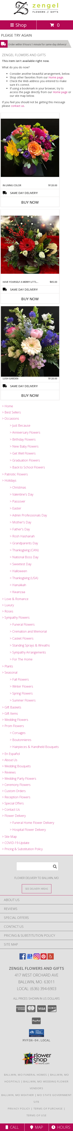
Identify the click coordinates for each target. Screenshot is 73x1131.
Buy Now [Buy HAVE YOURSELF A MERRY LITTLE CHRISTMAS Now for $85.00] (30, 298)
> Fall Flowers (19, 679)
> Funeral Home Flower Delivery (32, 823)
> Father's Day (20, 529)
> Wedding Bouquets (16, 766)
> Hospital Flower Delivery (28, 829)
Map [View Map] (36, 1127)
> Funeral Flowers (22, 624)
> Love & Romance (15, 599)
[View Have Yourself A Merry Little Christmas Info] (30, 245)
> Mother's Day (20, 522)
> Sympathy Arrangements (28, 652)
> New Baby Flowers (24, 446)
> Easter (15, 508)
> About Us (9, 760)
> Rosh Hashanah (22, 536)
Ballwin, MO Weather (17, 1095)
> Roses (7, 611)
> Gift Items (10, 713)
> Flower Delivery (14, 816)
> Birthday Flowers (23, 439)
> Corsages (18, 733)
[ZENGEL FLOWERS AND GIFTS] (36, 14)
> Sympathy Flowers (16, 617)
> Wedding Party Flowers (19, 778)
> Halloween (18, 571)
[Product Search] (37, 866)
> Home (7, 406)
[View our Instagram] (36, 958)
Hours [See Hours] (60, 1127)
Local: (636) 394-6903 (36, 988)
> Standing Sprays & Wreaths (30, 645)
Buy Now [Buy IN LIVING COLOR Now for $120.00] (30, 202)
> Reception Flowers (16, 797)
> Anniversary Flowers (25, 432)
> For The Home (21, 659)
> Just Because (20, 425)
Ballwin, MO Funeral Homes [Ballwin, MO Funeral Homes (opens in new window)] (25, 1074)
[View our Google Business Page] (29, 958)
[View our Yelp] (50, 958)
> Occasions (10, 418)
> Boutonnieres (20, 740)
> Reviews (9, 772)
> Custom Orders (14, 791)
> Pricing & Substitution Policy (22, 849)
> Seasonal (9, 672)
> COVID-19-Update (15, 843)
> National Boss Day (24, 557)
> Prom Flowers (13, 726)
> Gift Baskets (11, 707)
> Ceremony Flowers (16, 785)
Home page (55, 77)
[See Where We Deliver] (36, 888)
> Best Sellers (11, 412)
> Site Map (9, 836)
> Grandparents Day (24, 543)
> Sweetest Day (20, 564)
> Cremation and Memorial (28, 631)
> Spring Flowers (21, 693)
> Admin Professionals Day (28, 515)
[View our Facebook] (22, 958)
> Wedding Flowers (15, 720)
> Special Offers (13, 803)
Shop (18, 25)
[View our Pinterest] (43, 958)
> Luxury (8, 605)
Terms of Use (36, 1115)
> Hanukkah (18, 585)
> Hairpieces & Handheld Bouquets (34, 747)
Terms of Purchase (48, 1108)
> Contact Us (11, 809)
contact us (17, 106)
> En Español (11, 754)
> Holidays (9, 480)
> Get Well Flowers (23, 453)
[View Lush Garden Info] (30, 341)
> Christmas (18, 487)
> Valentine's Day (21, 494)
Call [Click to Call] (12, 1127)
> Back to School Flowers (27, 467)
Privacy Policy (19, 1108)
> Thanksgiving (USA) (24, 578)
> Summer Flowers (23, 700)
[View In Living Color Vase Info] (30, 148)
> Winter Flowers (21, 686)
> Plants (7, 666)
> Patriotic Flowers (15, 474)
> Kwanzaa (17, 592)
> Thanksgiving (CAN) (24, 550)
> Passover (17, 501)
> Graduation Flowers (25, 460)
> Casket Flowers (21, 638)
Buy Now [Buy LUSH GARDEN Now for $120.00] (30, 395)
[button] (36, 1033)
